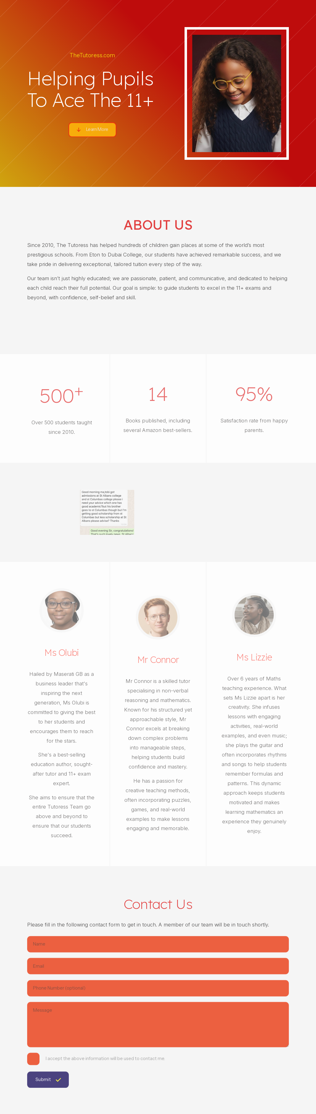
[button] (92, 130)
